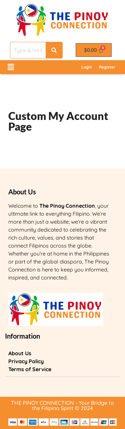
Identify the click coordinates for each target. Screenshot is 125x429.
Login (86, 66)
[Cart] (94, 50)
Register (107, 66)
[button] (10, 67)
